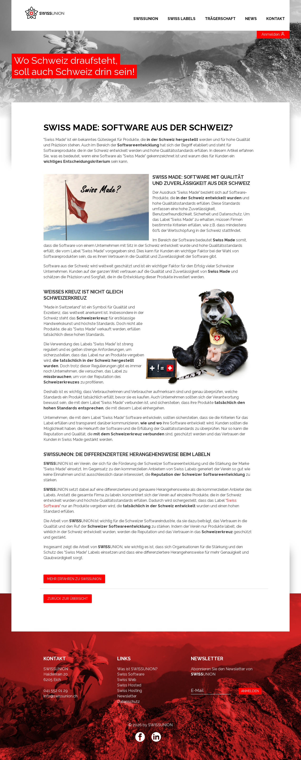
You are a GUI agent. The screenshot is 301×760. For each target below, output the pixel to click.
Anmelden (273, 34)
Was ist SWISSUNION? (137, 669)
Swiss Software (130, 674)
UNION (203, 674)
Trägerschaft (220, 18)
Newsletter (126, 696)
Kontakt (275, 18)
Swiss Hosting (129, 690)
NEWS (251, 18)
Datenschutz (128, 701)
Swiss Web (126, 679)
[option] (150, 59)
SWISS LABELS (181, 18)
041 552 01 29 (56, 690)
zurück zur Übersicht (67, 599)
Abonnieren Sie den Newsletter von (221, 669)
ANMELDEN (250, 691)
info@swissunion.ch (61, 696)
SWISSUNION (145, 18)
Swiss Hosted (129, 685)
